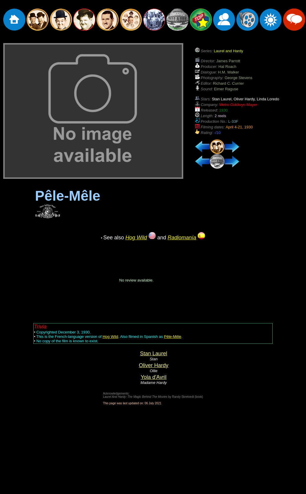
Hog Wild (110, 336)
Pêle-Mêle (172, 336)
